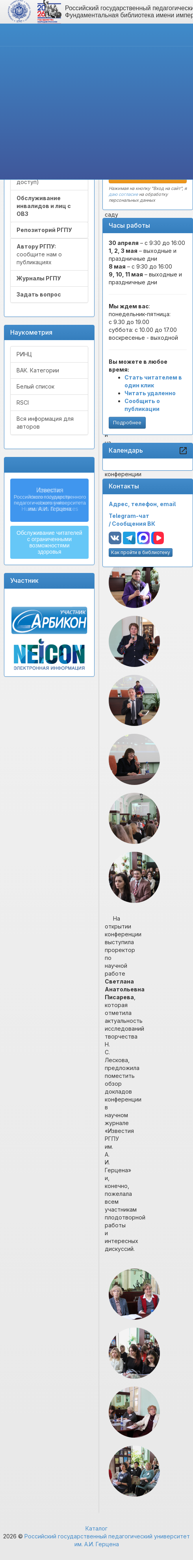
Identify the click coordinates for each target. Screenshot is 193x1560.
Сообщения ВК (133, 523)
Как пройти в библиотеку (140, 552)
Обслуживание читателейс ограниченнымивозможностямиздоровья (49, 542)
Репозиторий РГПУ (44, 230)
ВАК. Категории (38, 370)
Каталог (96, 1528)
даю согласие (123, 194)
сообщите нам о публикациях (39, 254)
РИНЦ (24, 354)
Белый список (35, 386)
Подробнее (127, 422)
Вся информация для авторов (45, 422)
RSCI (23, 402)
